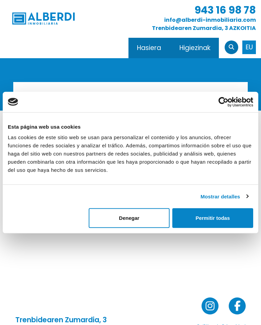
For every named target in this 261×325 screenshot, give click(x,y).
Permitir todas (212, 218)
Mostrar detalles (220, 196)
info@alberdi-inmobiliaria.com (210, 20)
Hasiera (149, 47)
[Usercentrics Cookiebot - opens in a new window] (223, 102)
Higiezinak (194, 47)
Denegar (129, 218)
